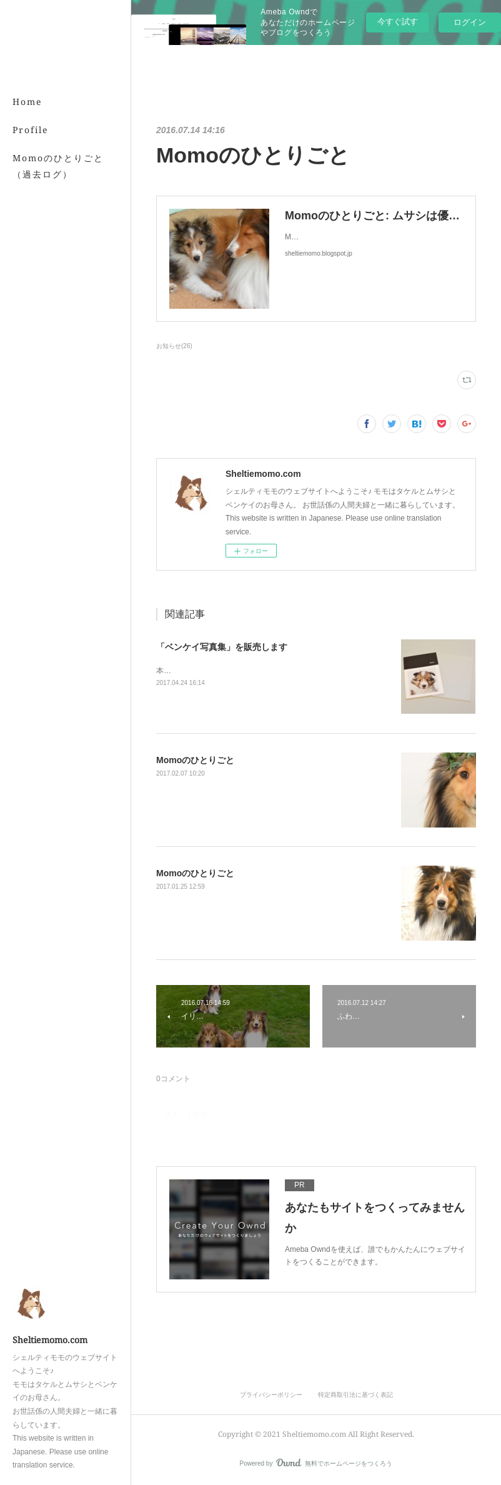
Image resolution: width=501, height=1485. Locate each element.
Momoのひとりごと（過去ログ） (58, 165)
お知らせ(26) (174, 345)
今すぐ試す (397, 21)
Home (27, 102)
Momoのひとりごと (195, 760)
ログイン (470, 22)
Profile (30, 130)
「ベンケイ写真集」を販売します (221, 647)
